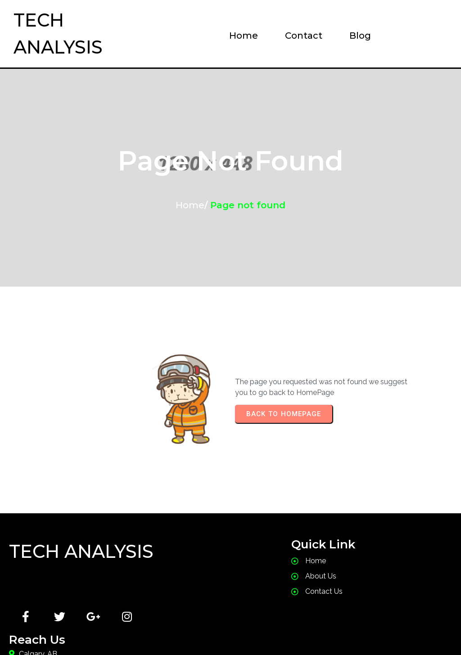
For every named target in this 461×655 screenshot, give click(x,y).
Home (190, 205)
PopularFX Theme (288, 630)
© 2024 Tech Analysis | (184, 630)
